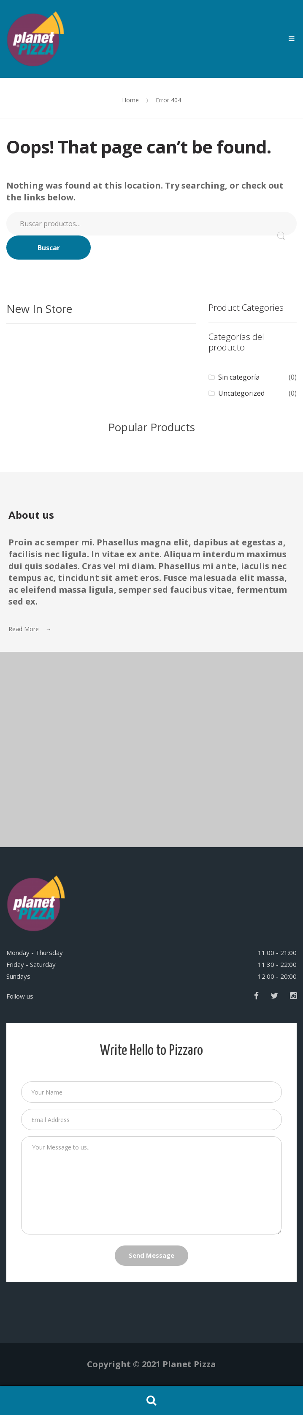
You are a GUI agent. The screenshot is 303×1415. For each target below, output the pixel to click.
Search (151, 1400)
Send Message (151, 1255)
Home (130, 100)
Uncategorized (241, 393)
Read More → (29, 629)
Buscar (49, 247)
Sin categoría (239, 377)
